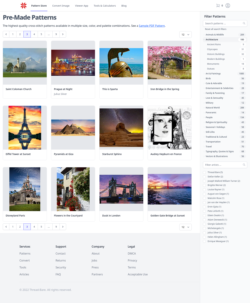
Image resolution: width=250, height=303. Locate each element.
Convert (61, 5)
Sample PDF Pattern (152, 26)
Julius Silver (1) (212, 232)
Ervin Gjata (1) (212, 206)
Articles (24, 274)
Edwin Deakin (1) (213, 215)
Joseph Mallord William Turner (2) (221, 181)
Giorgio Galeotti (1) (214, 224)
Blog (124, 5)
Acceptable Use (138, 274)
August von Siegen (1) (216, 194)
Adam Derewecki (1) (215, 219)
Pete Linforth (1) (213, 211)
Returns (61, 260)
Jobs (94, 260)
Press (95, 267)
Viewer (81, 5)
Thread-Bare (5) (213, 172)
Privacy (132, 260)
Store (39, 5)
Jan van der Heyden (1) (216, 202)
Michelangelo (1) (213, 228)
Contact (61, 253)
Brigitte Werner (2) (214, 185)
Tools (105, 5)
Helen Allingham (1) (215, 237)
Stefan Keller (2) (213, 176)
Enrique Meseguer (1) (216, 241)
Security (61, 267)
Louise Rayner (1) (213, 189)
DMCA (132, 253)
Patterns (24, 253)
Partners (97, 274)
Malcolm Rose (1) (213, 198)
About (95, 253)
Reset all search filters (215, 29)
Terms (132, 267)
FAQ (58, 274)
